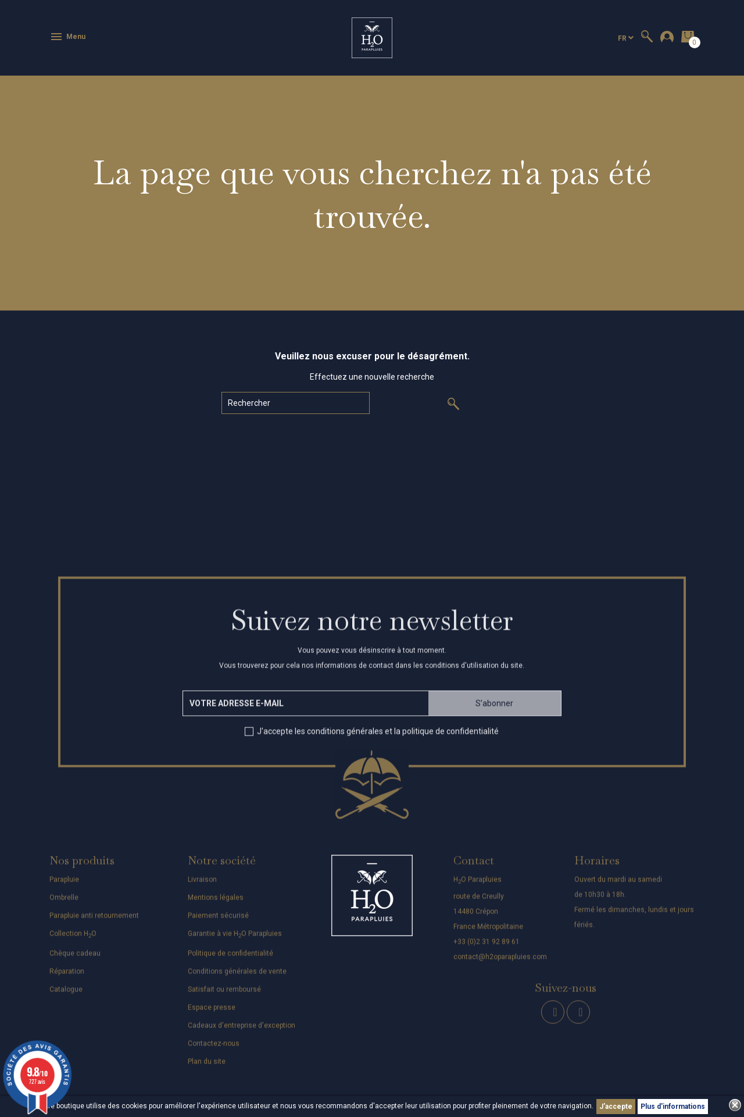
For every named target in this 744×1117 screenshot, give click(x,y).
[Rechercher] (295, 403)
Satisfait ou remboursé (224, 997)
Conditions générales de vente (237, 979)
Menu (67, 37)
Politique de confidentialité (230, 961)
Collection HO (72, 940)
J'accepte (615, 1106)
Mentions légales (216, 904)
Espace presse (211, 1015)
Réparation (66, 979)
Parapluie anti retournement (94, 922)
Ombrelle (63, 904)
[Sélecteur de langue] (626, 38)
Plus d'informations (673, 1106)
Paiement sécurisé (218, 922)
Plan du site (207, 1069)
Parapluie (64, 886)
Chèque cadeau (75, 961)
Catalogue (66, 997)
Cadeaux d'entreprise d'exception (241, 1033)
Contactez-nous (213, 1051)
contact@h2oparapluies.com (500, 964)
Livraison (202, 886)
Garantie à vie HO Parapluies (235, 940)
